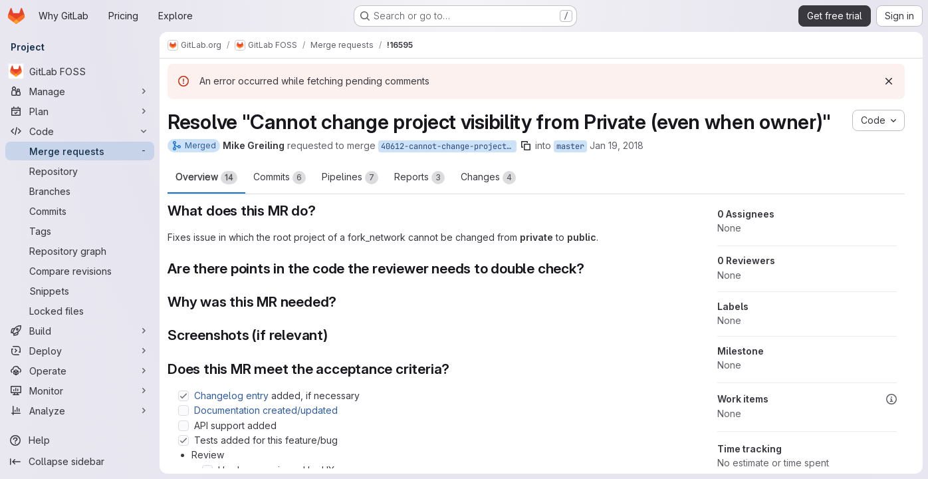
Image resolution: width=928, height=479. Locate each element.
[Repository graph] (79, 250)
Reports (419, 177)
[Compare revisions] (79, 270)
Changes (488, 177)
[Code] (79, 131)
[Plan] (79, 111)
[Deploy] (79, 350)
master (570, 146)
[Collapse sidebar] (79, 461)
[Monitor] (79, 390)
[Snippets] (79, 290)
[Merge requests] (79, 151)
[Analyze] (79, 410)
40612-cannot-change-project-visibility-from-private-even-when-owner (449, 146)
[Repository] (79, 171)
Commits (279, 177)
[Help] (79, 440)
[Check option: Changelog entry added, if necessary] (183, 396)
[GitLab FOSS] (79, 71)
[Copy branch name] (526, 146)
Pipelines (350, 177)
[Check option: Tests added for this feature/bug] (183, 440)
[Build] (79, 330)
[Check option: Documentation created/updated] (183, 410)
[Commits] (79, 211)
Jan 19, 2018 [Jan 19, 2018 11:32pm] (616, 145)
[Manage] (79, 91)
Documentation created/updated (266, 410)
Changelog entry (231, 395)
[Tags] (79, 231)
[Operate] (79, 370)
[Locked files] (79, 310)
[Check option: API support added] (183, 425)
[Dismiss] (889, 81)
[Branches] (79, 191)
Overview (206, 177)
